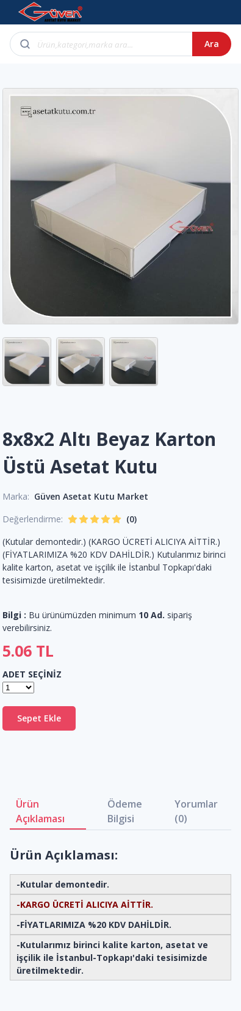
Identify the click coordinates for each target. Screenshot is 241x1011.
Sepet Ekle (39, 718)
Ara (211, 43)
